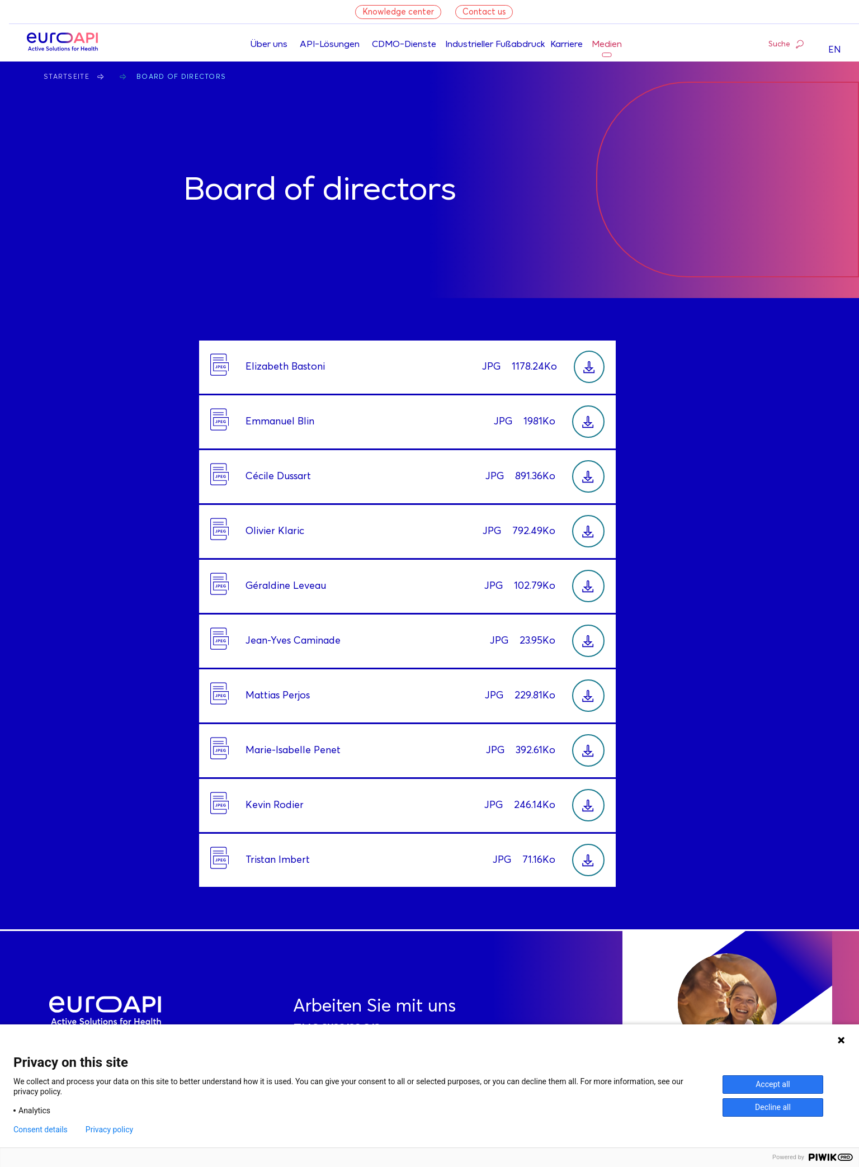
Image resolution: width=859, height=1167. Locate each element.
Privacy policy (109, 1129)
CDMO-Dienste (404, 44)
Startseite (66, 77)
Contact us (484, 12)
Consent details (40, 1129)
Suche (786, 43)
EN (834, 49)
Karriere (566, 44)
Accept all (773, 1084)
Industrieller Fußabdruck (495, 44)
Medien (607, 44)
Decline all (773, 1107)
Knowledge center (398, 12)
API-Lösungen (330, 44)
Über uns (268, 44)
